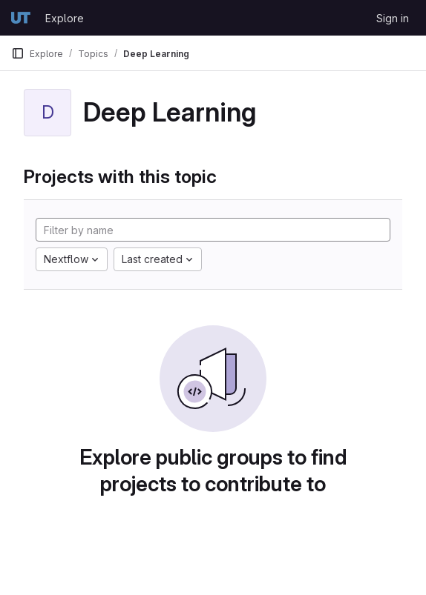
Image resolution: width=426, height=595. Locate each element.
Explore (64, 18)
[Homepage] (20, 18)
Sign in (392, 18)
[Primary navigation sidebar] (18, 53)
